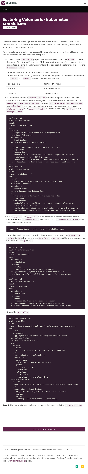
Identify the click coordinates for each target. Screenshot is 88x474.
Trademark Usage (18, 461)
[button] (85, 3)
